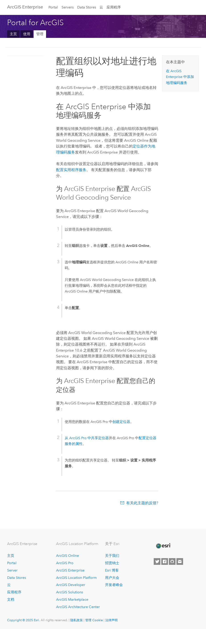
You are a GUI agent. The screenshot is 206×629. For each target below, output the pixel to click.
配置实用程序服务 (71, 170)
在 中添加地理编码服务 (180, 77)
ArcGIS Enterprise (25, 7)
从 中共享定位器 (87, 438)
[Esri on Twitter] (157, 561)
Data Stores (86, 7)
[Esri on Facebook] (164, 561)
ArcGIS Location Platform (76, 578)
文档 (10, 599)
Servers (68, 7)
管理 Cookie (94, 620)
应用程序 (114, 7)
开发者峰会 (114, 585)
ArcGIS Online (67, 555)
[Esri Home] (163, 546)
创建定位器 (121, 422)
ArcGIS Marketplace (72, 599)
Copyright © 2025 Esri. (23, 620)
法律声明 (111, 620)
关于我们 (112, 555)
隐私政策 (76, 620)
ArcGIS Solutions (69, 592)
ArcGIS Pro (64, 563)
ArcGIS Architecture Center (78, 607)
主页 (13, 34)
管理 (39, 34)
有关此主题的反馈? (142, 503)
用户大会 (112, 578)
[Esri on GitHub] (172, 561)
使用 (26, 34)
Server (12, 570)
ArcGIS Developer (70, 585)
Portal (53, 7)
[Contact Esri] (179, 561)
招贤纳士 (112, 563)
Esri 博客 (112, 570)
